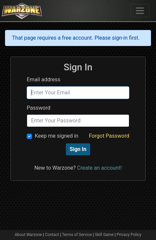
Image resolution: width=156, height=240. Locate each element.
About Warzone (28, 234)
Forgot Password (109, 136)
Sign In (78, 149)
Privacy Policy (129, 234)
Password (38, 108)
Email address (43, 79)
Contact (52, 234)
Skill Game (104, 234)
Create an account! (99, 168)
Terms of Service (77, 234)
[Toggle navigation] (140, 10)
